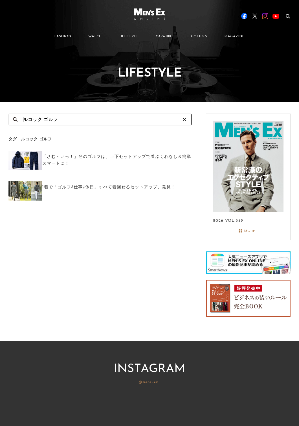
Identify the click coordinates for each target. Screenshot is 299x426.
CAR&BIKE (165, 36)
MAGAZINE (235, 36)
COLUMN (199, 36)
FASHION (62, 36)
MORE (249, 231)
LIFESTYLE (129, 36)
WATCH (95, 36)
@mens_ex (148, 382)
